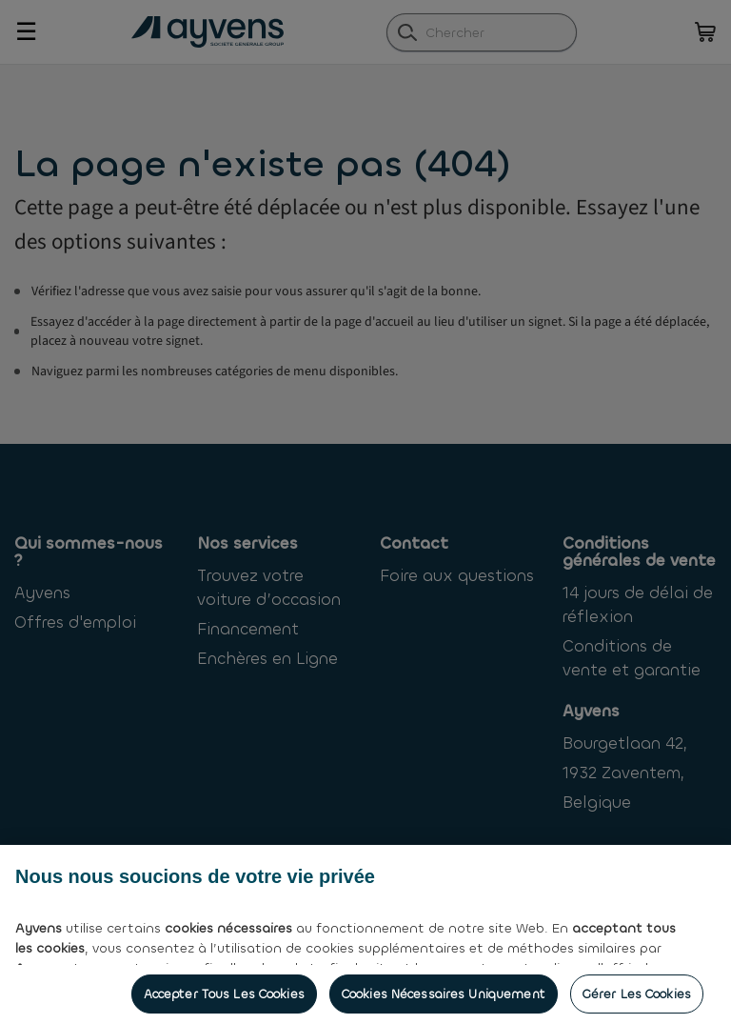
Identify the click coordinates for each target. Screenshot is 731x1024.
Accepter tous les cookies (224, 1002)
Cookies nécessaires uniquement (443, 1002)
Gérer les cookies (637, 1002)
